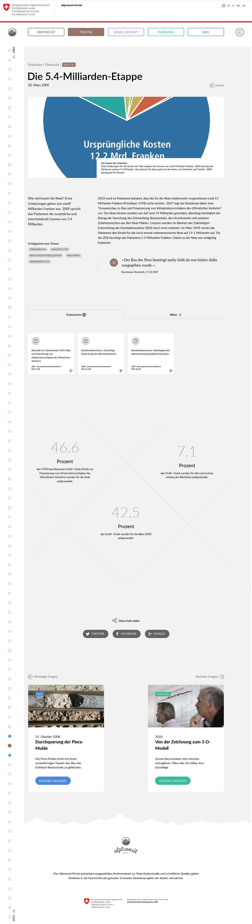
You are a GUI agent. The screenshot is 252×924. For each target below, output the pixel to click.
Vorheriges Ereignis (43, 676)
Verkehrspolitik (39, 261)
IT (233, 5)
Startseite (35, 64)
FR (228, 5)
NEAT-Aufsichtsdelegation (45, 255)
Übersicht (46, 32)
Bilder (176, 315)
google (156, 634)
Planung (166, 32)
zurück (217, 85)
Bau (205, 32)
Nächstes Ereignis (210, 676)
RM (238, 5)
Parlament (73, 255)
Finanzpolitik (59, 249)
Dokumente (76, 315)
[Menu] (240, 32)
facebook (126, 634)
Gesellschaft (126, 32)
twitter (95, 634)
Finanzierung (38, 249)
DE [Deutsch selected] (223, 5)
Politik (86, 32)
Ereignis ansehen (53, 781)
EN (243, 5)
